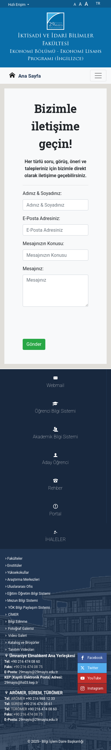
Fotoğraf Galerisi (20, 629)
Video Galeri (17, 636)
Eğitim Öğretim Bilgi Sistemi (28, 594)
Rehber (55, 484)
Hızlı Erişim (17, 5)
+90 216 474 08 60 (25, 662)
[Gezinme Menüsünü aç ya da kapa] (98, 75)
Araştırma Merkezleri (23, 580)
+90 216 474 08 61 (38, 704)
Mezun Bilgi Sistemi (22, 601)
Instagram (90, 688)
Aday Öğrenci (55, 459)
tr (98, 3)
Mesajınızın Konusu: (43, 243)
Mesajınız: (33, 268)
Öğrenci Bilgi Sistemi (55, 407)
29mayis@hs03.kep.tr (21, 683)
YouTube (89, 678)
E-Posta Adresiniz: (41, 218)
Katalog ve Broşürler (23, 643)
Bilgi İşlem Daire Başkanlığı (62, 741)
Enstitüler (14, 566)
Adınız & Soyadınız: (42, 193)
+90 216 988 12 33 (40, 699)
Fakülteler (14, 559)
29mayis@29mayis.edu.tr (38, 672)
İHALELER (55, 536)
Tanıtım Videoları (20, 650)
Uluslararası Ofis (20, 587)
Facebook (90, 658)
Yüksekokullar (18, 573)
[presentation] (67, 322)
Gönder (34, 344)
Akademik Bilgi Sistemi (55, 433)
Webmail (55, 382)
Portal (55, 510)
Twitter (88, 668)
